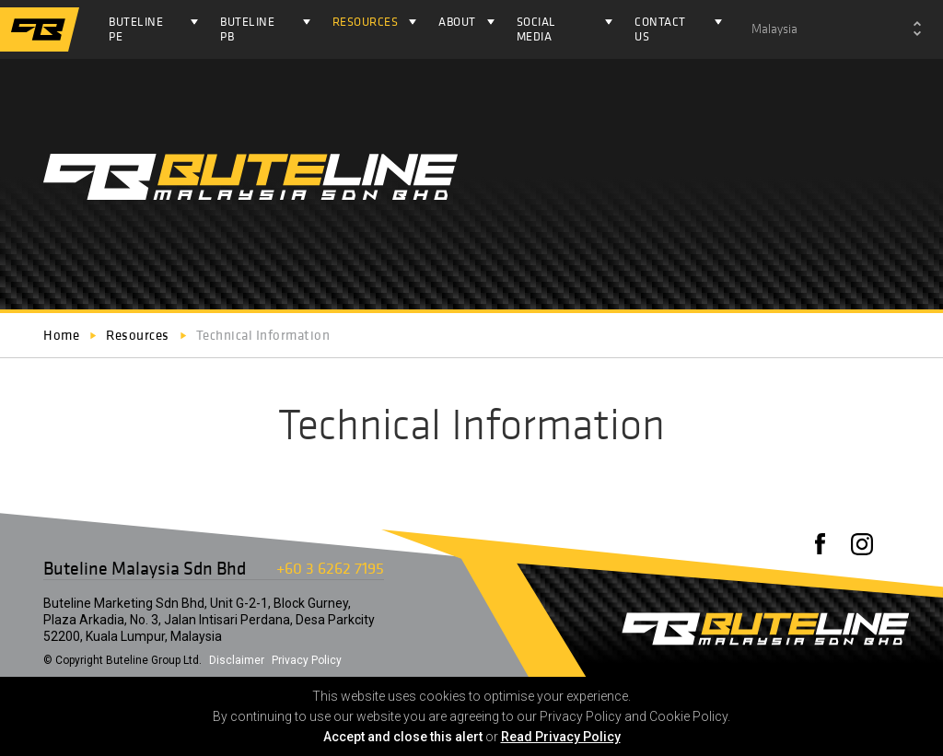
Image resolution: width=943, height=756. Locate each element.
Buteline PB (247, 29)
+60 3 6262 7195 (330, 567)
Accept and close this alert (403, 736)
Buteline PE (136, 29)
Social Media (536, 29)
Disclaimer (236, 660)
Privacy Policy (307, 660)
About (457, 21)
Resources (365, 21)
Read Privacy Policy (561, 736)
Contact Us (660, 29)
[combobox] (836, 29)
